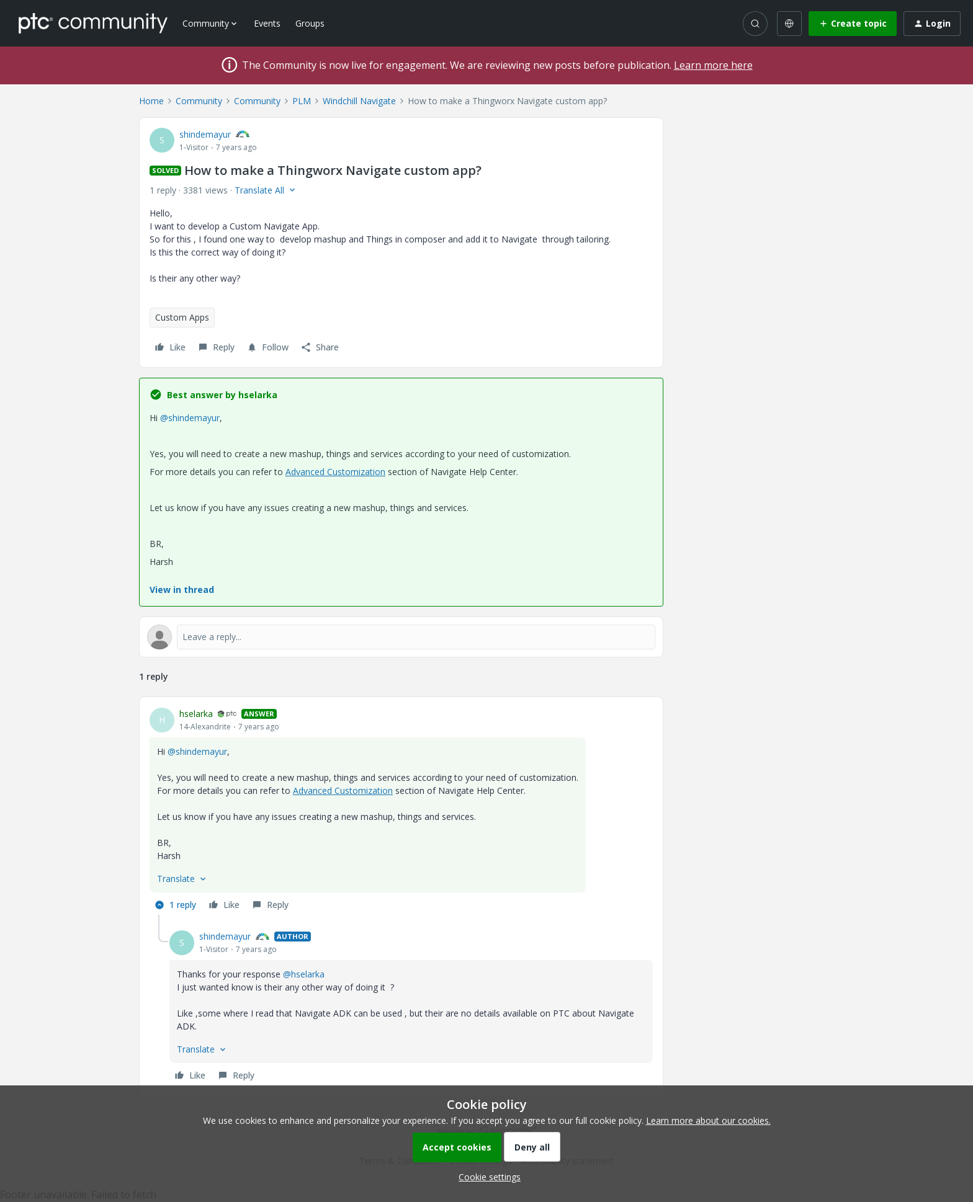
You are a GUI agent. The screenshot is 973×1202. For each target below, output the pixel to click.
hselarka (196, 713)
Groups (310, 23)
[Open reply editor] (401, 637)
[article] (401, 811)
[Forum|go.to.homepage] (93, 23)
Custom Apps (182, 317)
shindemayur (205, 134)
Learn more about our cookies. (708, 1120)
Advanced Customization (335, 472)
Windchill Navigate (359, 101)
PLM (301, 101)
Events (267, 23)
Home (151, 101)
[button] (853, 23)
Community (199, 101)
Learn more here (713, 65)
